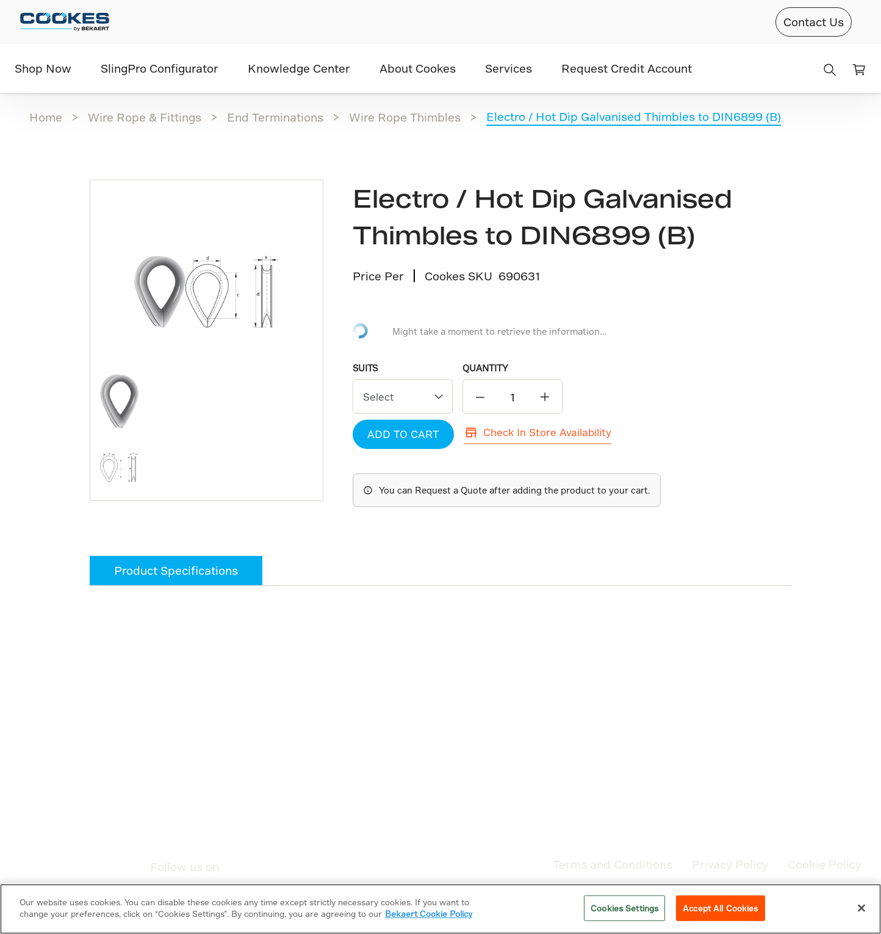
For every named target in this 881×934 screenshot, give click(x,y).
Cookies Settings (624, 908)
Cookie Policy (824, 864)
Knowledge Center (299, 68)
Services (508, 68)
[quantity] (512, 397)
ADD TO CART (403, 434)
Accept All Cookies (720, 908)
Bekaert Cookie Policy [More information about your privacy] (428, 913)
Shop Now (43, 68)
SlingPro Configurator (159, 68)
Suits (365, 368)
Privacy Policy (730, 864)
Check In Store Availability (537, 432)
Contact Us (813, 21)
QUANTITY (485, 368)
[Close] (861, 907)
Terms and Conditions (612, 864)
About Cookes (417, 68)
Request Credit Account (626, 68)
